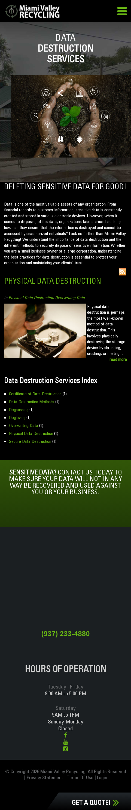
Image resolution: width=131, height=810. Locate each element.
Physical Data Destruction (52, 281)
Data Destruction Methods (31, 401)
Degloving (17, 417)
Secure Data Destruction (30, 441)
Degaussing (18, 409)
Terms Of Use (80, 777)
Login (102, 777)
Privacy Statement (44, 777)
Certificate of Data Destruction (35, 393)
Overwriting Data (70, 297)
